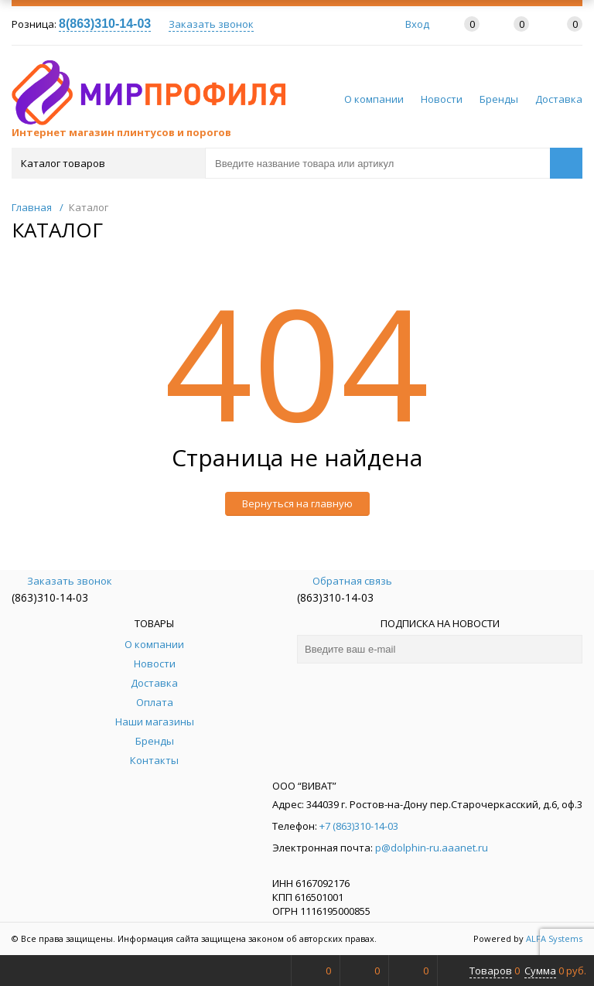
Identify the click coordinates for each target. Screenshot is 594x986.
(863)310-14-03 (50, 597)
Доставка (558, 99)
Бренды (499, 99)
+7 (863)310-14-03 (358, 826)
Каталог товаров (107, 163)
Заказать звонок (211, 24)
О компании (374, 99)
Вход (417, 24)
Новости (442, 99)
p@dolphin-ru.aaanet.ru (431, 848)
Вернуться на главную (297, 503)
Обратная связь (344, 581)
